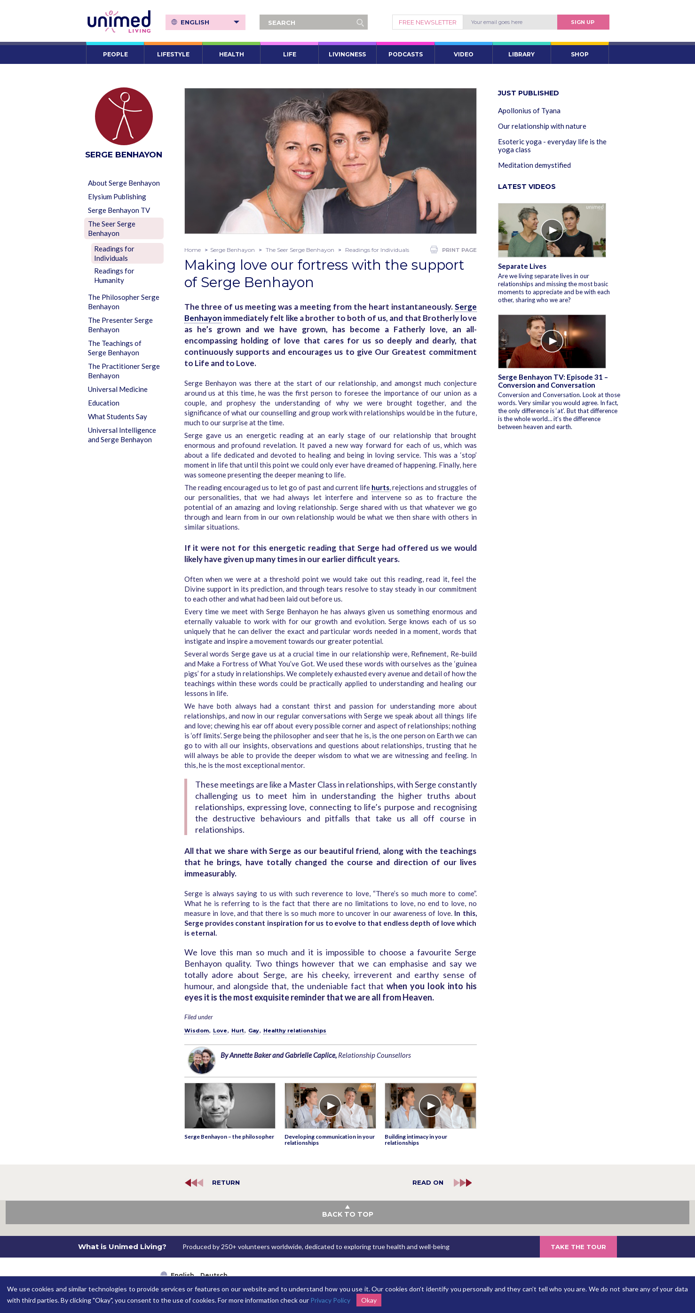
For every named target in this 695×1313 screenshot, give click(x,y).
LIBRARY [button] (521, 54)
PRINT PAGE (453, 249)
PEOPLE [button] (115, 54)
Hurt (237, 1030)
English (210, 22)
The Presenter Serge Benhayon (120, 325)
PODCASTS (405, 54)
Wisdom (196, 1030)
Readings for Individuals (114, 253)
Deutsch (214, 1275)
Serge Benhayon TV (119, 210)
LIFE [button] (289, 54)
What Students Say (117, 416)
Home (192, 249)
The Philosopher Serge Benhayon (123, 302)
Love (220, 1030)
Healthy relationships (294, 1030)
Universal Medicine (118, 389)
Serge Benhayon (232, 249)
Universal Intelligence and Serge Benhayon (122, 435)
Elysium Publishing (117, 196)
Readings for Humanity (114, 275)
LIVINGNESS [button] (347, 54)
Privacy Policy (330, 1300)
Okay (369, 1300)
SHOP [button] (580, 54)
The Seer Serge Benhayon (111, 228)
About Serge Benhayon (124, 183)
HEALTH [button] (231, 54)
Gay (253, 1030)
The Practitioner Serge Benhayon (124, 371)
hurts (380, 487)
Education (103, 403)
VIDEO (464, 54)
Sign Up (582, 22)
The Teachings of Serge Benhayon (115, 348)
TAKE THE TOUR (578, 1246)
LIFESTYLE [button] (173, 54)
